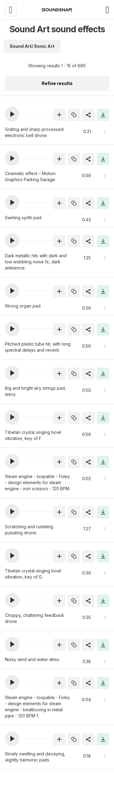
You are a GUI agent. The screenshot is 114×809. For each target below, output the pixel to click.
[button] (12, 114)
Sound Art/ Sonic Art (32, 46)
